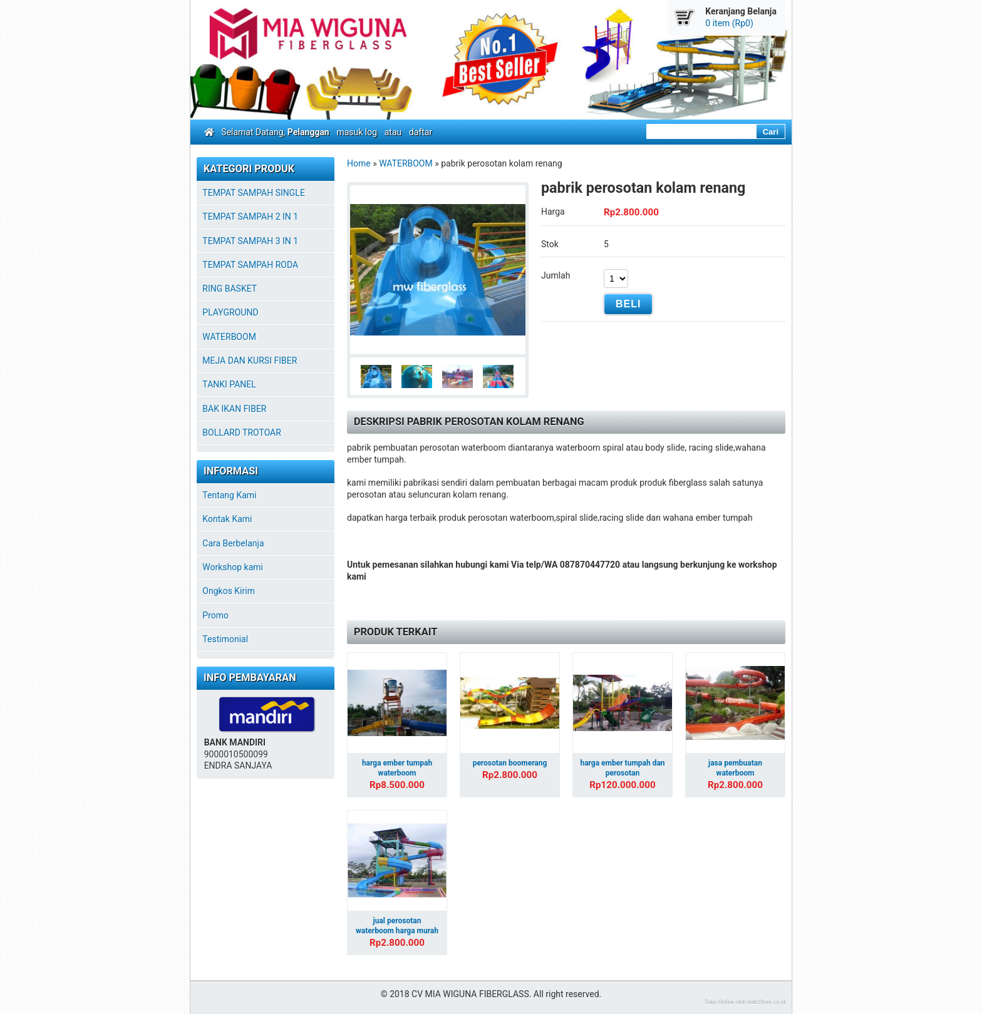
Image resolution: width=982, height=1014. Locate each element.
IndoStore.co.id (766, 1002)
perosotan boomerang (510, 763)
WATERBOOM (406, 163)
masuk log (356, 132)
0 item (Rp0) (729, 23)
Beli (628, 304)
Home (359, 163)
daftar (420, 132)
